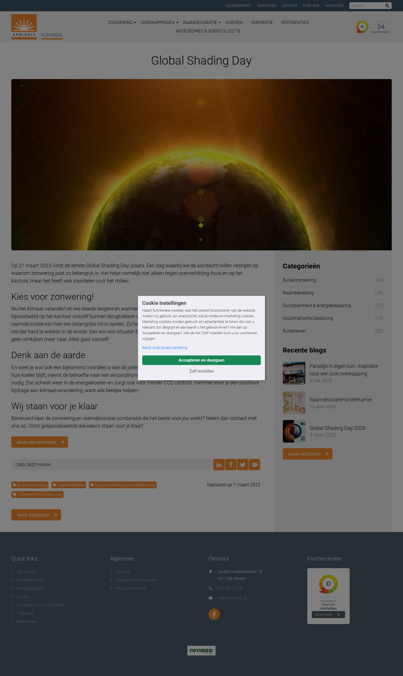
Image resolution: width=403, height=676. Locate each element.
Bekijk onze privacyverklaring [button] (164, 347)
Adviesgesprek (238, 6)
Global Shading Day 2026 (337, 428)
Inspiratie (262, 22)
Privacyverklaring (128, 588)
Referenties (295, 22)
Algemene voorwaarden (133, 580)
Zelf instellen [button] (201, 371)
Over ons (311, 6)
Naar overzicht (33, 515)
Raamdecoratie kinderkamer (341, 399)
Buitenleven (294, 331)
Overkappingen (159, 22)
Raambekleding (69, 485)
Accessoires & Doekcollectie (208, 31)
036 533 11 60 (229, 588)
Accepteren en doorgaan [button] (201, 360)
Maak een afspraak (37, 442)
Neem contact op (232, 598)
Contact (289, 6)
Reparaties (266, 6)
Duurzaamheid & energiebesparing (122, 485)
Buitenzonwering (30, 485)
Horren (234, 22)
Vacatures (334, 6)
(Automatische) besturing (37, 494)
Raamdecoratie (202, 22)
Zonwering (122, 22)
